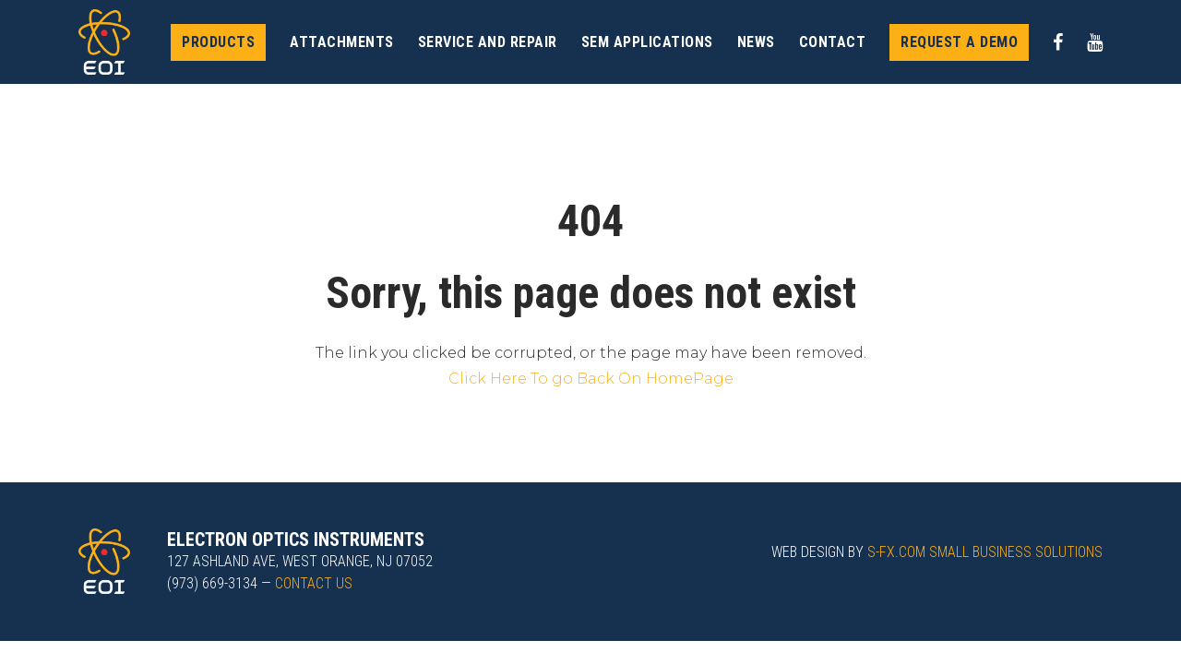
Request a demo (959, 42)
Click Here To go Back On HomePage (591, 378)
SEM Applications (647, 42)
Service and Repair (487, 42)
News (756, 42)
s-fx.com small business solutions (985, 552)
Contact (832, 42)
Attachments (342, 42)
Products (218, 42)
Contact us (313, 583)
